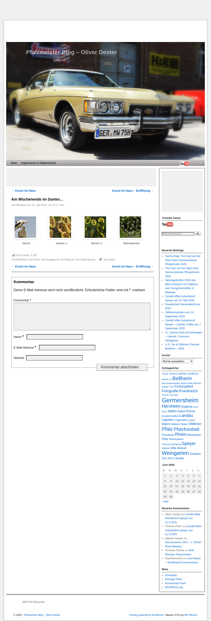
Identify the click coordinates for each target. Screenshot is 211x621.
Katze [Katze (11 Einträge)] (181, 411)
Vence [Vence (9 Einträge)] (166, 448)
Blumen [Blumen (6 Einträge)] (197, 383)
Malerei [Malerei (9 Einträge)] (175, 424)
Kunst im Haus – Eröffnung (133, 190)
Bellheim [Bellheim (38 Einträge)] (182, 378)
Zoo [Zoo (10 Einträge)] (164, 458)
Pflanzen (69, 259)
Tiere (78, 259)
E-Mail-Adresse (25, 352)
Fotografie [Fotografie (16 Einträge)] (170, 391)
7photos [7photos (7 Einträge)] (173, 373)
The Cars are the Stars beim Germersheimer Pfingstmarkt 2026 (182, 272)
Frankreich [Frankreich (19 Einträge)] (188, 391)
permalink (109, 259)
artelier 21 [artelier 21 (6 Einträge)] (166, 379)
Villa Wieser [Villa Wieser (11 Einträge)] (178, 448)
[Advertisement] (105, 10)
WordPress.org (174, 587)
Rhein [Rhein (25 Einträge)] (180, 434)
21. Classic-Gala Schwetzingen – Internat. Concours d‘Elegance (183, 336)
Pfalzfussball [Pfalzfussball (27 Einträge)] (186, 429)
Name (19, 341)
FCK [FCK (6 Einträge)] (172, 386)
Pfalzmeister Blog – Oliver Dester (71, 52)
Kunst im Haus (23, 190)
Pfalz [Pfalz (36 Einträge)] (167, 429)
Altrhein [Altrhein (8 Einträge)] (182, 373)
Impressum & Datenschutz (38, 163)
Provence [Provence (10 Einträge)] (168, 435)
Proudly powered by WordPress (146, 615)
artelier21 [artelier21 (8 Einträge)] (193, 373)
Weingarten (88, 259)
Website (19, 362)
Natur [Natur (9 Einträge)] (184, 424)
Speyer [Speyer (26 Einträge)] (189, 443)
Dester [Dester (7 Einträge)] (165, 386)
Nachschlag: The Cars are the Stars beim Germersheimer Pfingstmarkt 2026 (182, 260)
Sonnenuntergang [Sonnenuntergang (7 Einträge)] (171, 444)
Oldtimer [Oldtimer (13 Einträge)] (195, 424)
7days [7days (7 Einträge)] (165, 373)
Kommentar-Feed (175, 583)
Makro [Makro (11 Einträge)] (166, 424)
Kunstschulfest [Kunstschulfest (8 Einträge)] (170, 416)
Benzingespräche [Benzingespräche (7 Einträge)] (171, 383)
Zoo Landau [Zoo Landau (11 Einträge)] (176, 458)
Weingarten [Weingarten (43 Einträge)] (175, 453)
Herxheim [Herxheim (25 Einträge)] (171, 406)
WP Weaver (190, 615)
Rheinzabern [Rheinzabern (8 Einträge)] (176, 439)
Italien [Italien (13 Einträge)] (172, 411)
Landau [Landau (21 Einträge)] (186, 415)
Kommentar (23, 300)
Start (14, 163)
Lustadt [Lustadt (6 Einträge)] (191, 420)
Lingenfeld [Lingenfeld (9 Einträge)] (180, 419)
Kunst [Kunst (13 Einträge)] (190, 411)
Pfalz (37, 259)
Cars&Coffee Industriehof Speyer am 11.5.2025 (182, 518)
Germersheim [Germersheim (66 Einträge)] (180, 400)
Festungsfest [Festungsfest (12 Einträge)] (184, 386)
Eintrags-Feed (173, 579)
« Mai (165, 501)
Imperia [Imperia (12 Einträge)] (186, 406)
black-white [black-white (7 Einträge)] (187, 383)
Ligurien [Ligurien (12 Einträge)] (167, 419)
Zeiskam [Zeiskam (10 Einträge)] (195, 453)
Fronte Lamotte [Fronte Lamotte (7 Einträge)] (170, 394)
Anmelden (171, 575)
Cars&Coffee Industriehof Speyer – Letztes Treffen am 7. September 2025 (183, 324)
